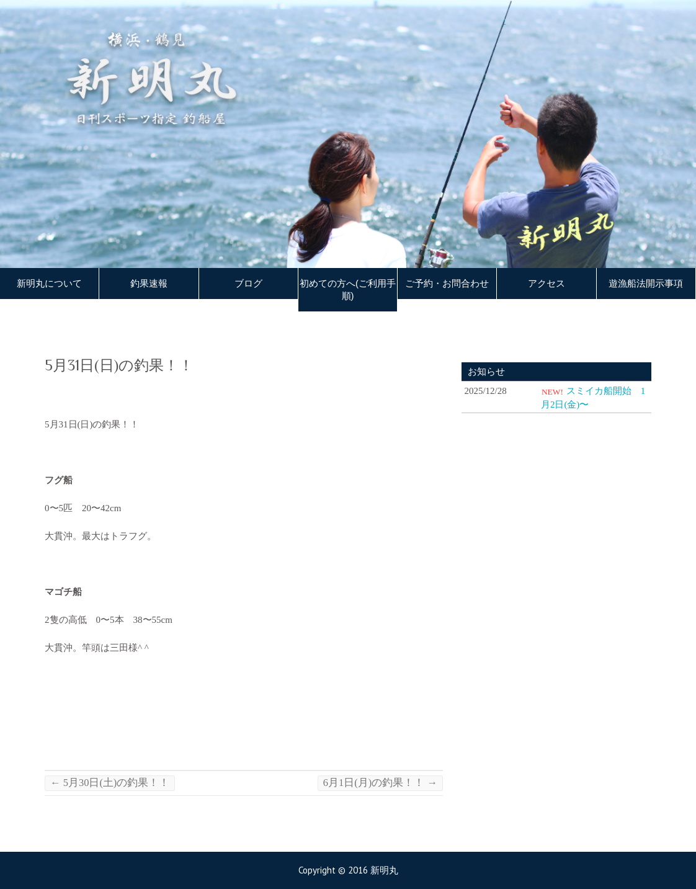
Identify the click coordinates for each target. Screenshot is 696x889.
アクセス (546, 283)
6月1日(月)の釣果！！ (380, 782)
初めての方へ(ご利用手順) (348, 290)
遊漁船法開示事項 (646, 283)
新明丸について (49, 283)
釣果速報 (148, 283)
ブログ (248, 283)
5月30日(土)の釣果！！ (109, 782)
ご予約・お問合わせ (447, 283)
